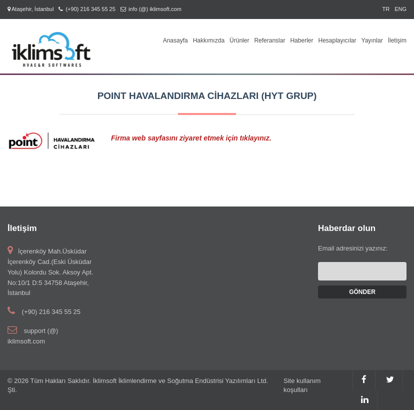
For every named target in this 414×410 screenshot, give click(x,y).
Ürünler (239, 40)
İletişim (397, 40)
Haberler (301, 40)
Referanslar (269, 40)
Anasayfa (175, 40)
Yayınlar (372, 40)
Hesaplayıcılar (337, 40)
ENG (400, 9)
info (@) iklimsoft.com (155, 9)
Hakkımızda (208, 40)
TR (386, 9)
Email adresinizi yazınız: (353, 248)
